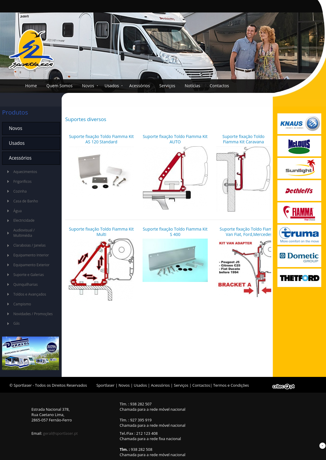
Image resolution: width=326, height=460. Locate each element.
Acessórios (139, 85)
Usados (112, 85)
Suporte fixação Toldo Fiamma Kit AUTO (175, 139)
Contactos (219, 85)
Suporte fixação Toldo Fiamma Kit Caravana (243, 139)
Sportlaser (105, 385)
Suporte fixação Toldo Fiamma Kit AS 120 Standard (101, 139)
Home (31, 85)
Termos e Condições (231, 385)
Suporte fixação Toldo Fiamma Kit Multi (101, 231)
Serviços (167, 85)
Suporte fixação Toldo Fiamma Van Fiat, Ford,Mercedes (249, 231)
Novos (88, 85)
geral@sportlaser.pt (60, 433)
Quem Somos (60, 85)
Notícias (192, 85)
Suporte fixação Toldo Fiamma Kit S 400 (175, 231)
